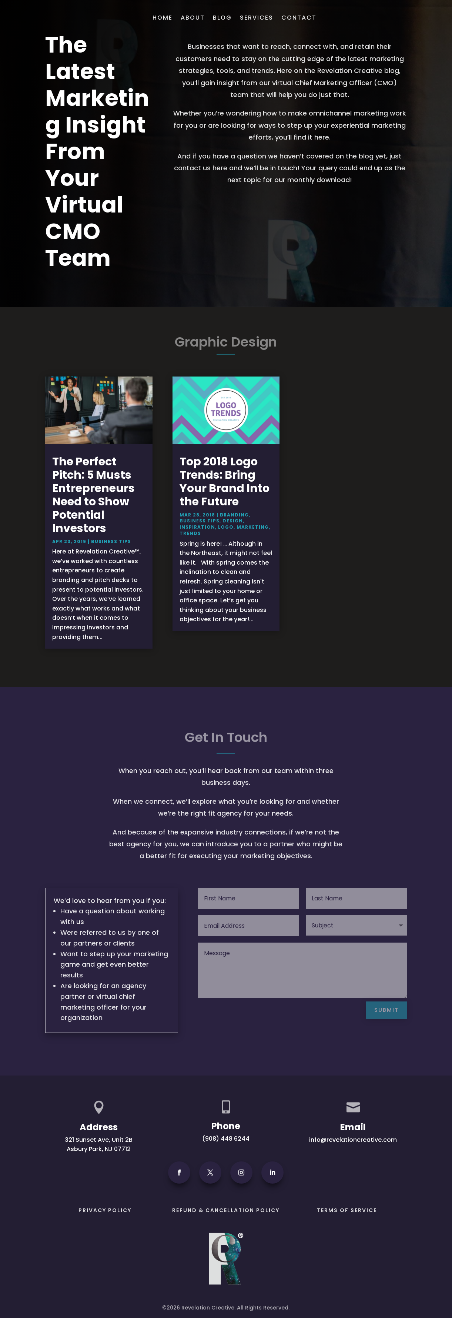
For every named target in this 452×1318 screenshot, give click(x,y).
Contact (299, 17)
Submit (386, 1010)
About (193, 17)
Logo (226, 527)
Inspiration (197, 527)
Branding (234, 515)
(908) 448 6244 (226, 1138)
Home (163, 17)
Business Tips (111, 541)
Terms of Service (347, 1210)
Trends (190, 533)
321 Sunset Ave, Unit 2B (99, 1139)
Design (232, 521)
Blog (222, 17)
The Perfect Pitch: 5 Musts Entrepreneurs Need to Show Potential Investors (93, 495)
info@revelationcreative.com (353, 1139)
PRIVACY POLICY (104, 1210)
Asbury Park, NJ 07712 (99, 1149)
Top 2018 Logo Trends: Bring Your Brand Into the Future (224, 481)
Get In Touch (376, 16)
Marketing (253, 527)
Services (256, 17)
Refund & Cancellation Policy (225, 1210)
